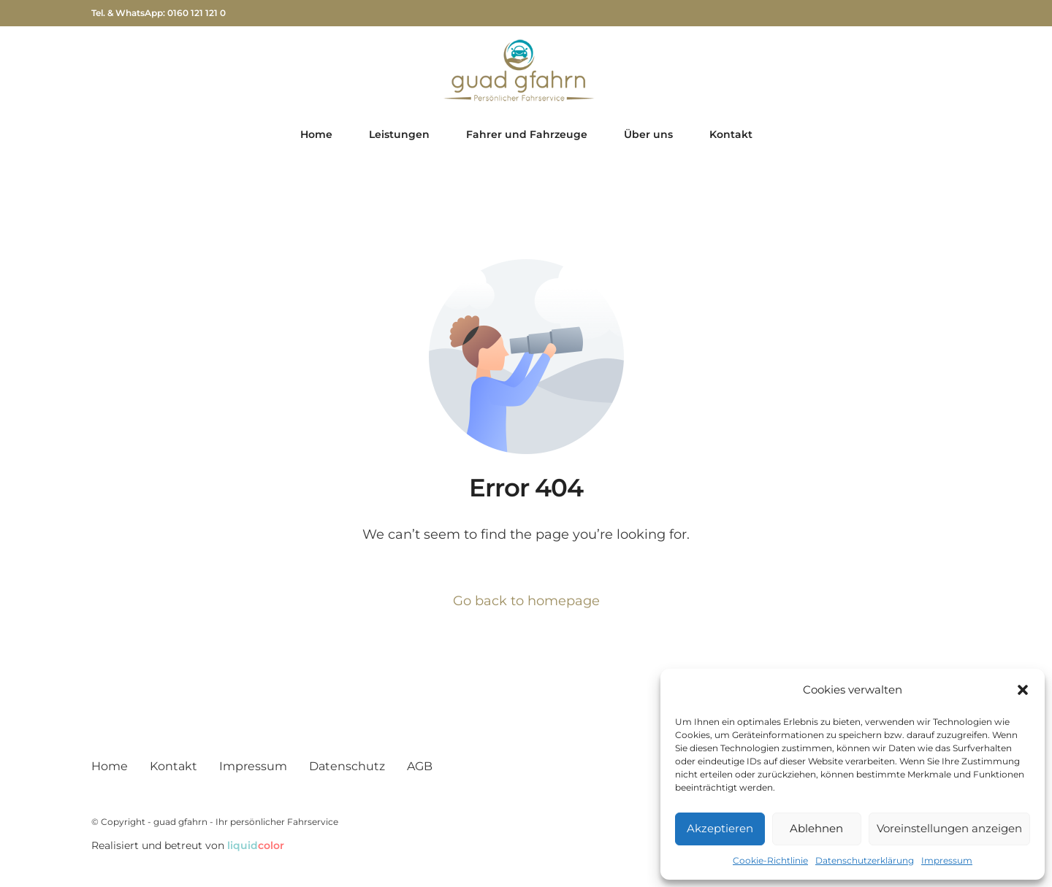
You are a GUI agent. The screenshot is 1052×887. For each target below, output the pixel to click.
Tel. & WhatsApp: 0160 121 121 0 (158, 13)
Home (109, 766)
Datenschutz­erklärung (864, 860)
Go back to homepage (526, 601)
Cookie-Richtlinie (770, 860)
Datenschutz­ (347, 766)
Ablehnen (816, 828)
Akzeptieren (720, 828)
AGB (419, 766)
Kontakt (173, 766)
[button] (1022, 690)
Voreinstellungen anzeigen (949, 828)
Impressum (946, 860)
